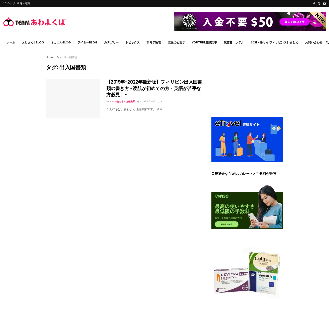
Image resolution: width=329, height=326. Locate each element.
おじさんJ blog (33, 42)
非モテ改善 (153, 42)
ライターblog (87, 42)
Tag (59, 57)
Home (49, 57)
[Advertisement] (247, 81)
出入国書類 (70, 57)
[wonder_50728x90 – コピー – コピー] (250, 21)
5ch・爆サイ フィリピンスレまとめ (274, 42)
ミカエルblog (61, 42)
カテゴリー (111, 42)
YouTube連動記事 (204, 42)
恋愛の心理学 (176, 42)
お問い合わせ (314, 42)
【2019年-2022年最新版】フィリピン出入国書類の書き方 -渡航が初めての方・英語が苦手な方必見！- (154, 88)
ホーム (10, 42)
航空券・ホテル (234, 42)
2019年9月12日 (146, 101)
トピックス (132, 42)
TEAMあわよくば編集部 (122, 101)
